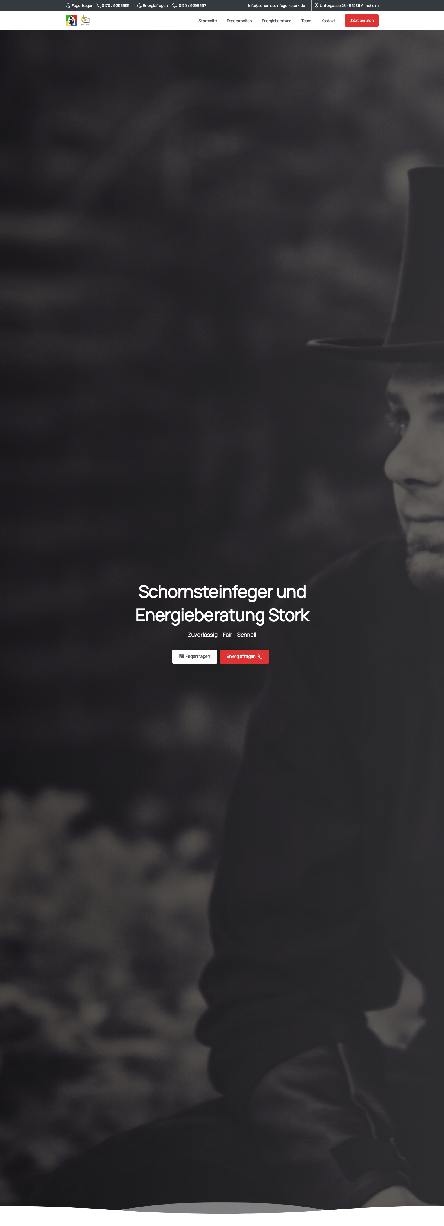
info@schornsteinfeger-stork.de (276, 5)
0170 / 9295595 (113, 5)
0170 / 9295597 (189, 5)
